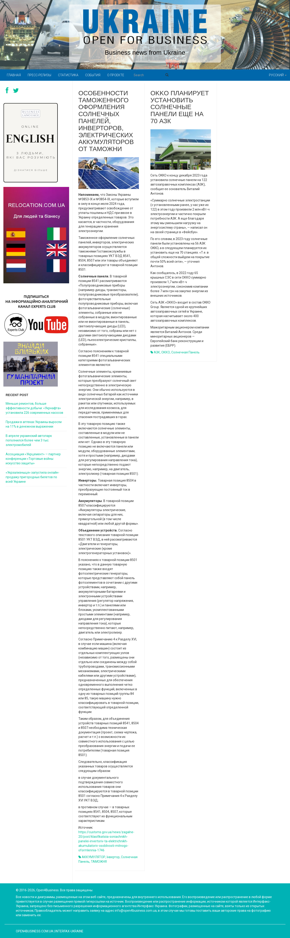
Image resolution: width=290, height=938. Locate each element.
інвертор (113, 857)
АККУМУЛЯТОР (93, 857)
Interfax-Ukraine (69, 931)
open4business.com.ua (34, 931)
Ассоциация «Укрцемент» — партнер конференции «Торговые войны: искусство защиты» (33, 458)
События (92, 75)
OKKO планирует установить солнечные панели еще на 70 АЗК (179, 107)
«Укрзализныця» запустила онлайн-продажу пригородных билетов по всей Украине (32, 477)
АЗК (157, 352)
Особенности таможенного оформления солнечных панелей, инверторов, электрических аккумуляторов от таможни (106, 121)
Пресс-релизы (39, 75)
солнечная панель (185, 352)
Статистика (68, 75)
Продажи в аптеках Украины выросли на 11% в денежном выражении (34, 424)
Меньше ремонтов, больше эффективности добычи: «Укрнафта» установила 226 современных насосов (34, 408)
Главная (14, 75)
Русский (278, 75)
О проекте (115, 75)
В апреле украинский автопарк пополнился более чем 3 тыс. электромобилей (29, 440)
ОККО (165, 352)
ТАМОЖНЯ (99, 861)
